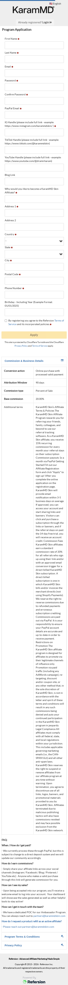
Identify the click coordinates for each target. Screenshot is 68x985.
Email (9, 66)
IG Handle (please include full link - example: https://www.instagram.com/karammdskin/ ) (30, 124)
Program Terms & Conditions (34, 936)
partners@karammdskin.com (49, 915)
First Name (12, 38)
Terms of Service (40, 346)
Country (11, 234)
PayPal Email (13, 108)
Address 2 (10, 220)
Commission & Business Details (34, 360)
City (8, 260)
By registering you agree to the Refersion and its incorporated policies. (34, 322)
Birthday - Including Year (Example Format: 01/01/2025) (29, 304)
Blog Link (10, 174)
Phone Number (14, 288)
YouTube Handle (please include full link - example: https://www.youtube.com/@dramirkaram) (33, 159)
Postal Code (13, 274)
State (9, 247)
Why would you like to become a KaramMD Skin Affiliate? (31, 190)
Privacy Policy (21, 346)
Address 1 (11, 206)
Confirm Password (16, 94)
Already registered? (35, 22)
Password (11, 80)
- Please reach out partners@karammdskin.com (28, 926)
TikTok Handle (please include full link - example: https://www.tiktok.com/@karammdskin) (32, 141)
